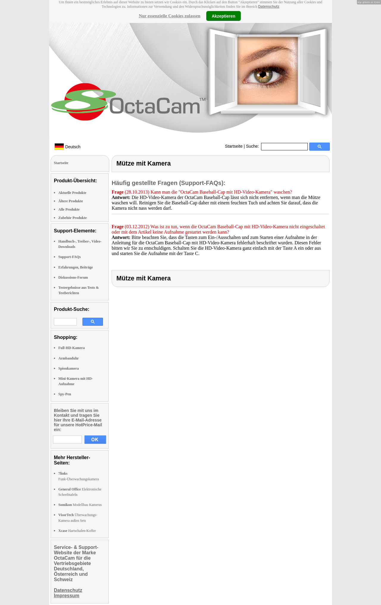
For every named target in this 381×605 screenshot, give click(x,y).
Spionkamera (68, 368)
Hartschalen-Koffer (77, 531)
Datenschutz (268, 6)
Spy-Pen (64, 394)
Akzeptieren (223, 15)
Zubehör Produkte (72, 218)
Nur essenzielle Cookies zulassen (169, 15)
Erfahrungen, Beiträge (75, 267)
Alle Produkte (68, 209)
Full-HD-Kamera (71, 348)
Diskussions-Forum (73, 277)
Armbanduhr (68, 358)
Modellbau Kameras (80, 505)
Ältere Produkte (70, 201)
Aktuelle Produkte (72, 193)
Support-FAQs (69, 257)
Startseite (234, 146)
